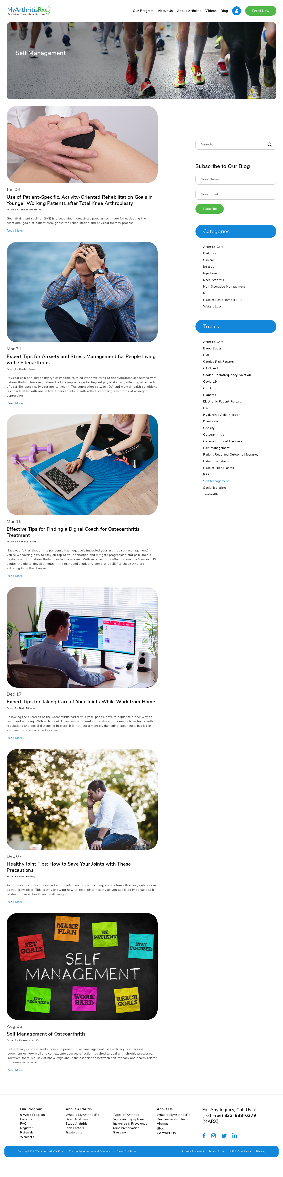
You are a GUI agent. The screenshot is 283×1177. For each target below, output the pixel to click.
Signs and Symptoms (129, 1119)
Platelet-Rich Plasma (218, 468)
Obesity (209, 428)
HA (205, 408)
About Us (165, 11)
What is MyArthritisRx (82, 1115)
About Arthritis (189, 11)
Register (26, 1128)
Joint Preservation (126, 1128)
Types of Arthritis (126, 1115)
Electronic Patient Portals (222, 401)
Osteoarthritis (213, 435)
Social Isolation (214, 488)
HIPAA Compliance (240, 1151)
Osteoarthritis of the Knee (222, 441)
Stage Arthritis (77, 1124)
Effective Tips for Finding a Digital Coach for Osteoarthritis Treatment (73, 532)
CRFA (207, 388)
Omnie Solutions (126, 1151)
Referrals (27, 1132)
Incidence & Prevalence (130, 1124)
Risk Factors (75, 1128)
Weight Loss (212, 306)
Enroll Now (260, 11)
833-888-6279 (240, 1115)
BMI (206, 355)
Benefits (26, 1119)
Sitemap (261, 1151)
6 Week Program (32, 1115)
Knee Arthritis (213, 280)
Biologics (210, 253)
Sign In (236, 10)
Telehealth (210, 494)
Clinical (208, 260)
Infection (209, 267)
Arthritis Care (213, 247)
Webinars (27, 1137)
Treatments (74, 1132)
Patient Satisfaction (217, 461)
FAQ (23, 1124)
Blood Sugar (212, 348)
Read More (15, 231)
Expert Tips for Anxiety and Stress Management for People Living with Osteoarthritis (81, 359)
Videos (210, 11)
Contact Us (166, 1133)
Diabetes (209, 395)
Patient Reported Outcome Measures (230, 454)
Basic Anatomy (77, 1119)
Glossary (119, 1132)
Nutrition (209, 293)
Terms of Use (216, 1151)
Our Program (143, 11)
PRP (206, 474)
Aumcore (88, 1151)
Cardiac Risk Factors (218, 362)
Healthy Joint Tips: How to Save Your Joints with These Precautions (69, 867)
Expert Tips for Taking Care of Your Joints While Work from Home (81, 701)
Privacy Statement (193, 1151)
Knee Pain (210, 421)
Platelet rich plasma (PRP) (222, 300)
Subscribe (210, 209)
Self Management (216, 481)
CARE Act (210, 368)
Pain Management (216, 448)
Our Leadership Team (172, 1119)
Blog (224, 11)
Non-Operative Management (224, 286)
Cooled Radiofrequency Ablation (227, 375)
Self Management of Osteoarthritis (46, 1034)
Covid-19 (210, 382)
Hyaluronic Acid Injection (222, 415)
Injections (210, 273)
